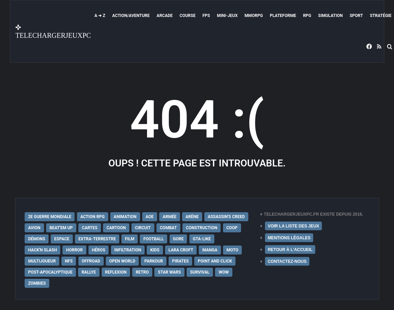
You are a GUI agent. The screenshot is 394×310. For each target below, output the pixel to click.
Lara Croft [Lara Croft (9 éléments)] (181, 250)
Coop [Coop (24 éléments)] (232, 227)
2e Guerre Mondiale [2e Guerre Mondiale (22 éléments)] (49, 216)
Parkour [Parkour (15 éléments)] (153, 261)
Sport (356, 15)
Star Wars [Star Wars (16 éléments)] (169, 272)
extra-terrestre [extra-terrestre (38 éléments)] (97, 238)
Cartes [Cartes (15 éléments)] (89, 227)
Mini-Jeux (227, 15)
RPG (307, 15)
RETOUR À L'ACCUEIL (290, 249)
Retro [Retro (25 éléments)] (142, 272)
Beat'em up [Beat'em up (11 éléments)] (61, 227)
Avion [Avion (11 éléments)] (34, 227)
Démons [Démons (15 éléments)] (36, 238)
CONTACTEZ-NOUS (287, 261)
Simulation (330, 15)
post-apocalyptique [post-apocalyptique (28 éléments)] (50, 272)
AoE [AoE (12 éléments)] (150, 216)
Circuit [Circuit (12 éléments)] (143, 227)
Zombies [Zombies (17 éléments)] (37, 283)
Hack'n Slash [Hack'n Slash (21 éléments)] (42, 250)
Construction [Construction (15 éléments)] (201, 227)
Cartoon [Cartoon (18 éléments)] (116, 227)
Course (188, 15)
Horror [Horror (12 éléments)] (74, 250)
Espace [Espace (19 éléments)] (61, 238)
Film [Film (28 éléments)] (129, 238)
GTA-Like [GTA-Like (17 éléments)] (202, 238)
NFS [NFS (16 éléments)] (68, 261)
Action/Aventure (131, 15)
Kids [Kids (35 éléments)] (154, 250)
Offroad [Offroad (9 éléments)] (91, 261)
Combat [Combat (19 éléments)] (168, 227)
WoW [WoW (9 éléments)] (224, 272)
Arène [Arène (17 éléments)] (192, 216)
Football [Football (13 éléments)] (153, 238)
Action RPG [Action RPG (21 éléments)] (92, 216)
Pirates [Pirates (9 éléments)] (180, 261)
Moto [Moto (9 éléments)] (232, 250)
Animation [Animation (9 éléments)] (125, 216)
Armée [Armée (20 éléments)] (170, 216)
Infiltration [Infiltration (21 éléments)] (127, 250)
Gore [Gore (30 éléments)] (178, 238)
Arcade (165, 15)
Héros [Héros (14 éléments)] (98, 250)
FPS (206, 15)
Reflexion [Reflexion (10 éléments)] (116, 272)
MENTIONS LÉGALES (289, 237)
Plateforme (283, 15)
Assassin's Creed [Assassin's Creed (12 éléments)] (226, 216)
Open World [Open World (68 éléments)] (122, 261)
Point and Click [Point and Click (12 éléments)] (215, 261)
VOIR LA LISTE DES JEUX (293, 226)
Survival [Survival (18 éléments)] (199, 272)
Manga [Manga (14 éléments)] (209, 250)
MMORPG (254, 15)
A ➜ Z (99, 15)
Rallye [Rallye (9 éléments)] (89, 272)
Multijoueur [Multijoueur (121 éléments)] (42, 261)
